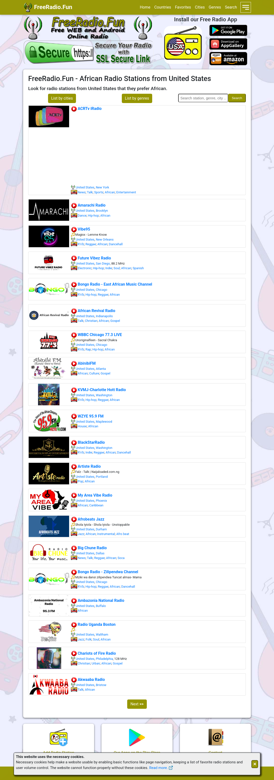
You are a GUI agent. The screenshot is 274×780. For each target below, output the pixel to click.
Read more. (158, 768)
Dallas (100, 553)
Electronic (84, 268)
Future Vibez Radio (91, 258)
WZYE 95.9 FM (87, 416)
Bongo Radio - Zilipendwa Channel (104, 572)
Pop (80, 481)
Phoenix (101, 500)
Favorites (183, 7)
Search (231, 7)
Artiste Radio (86, 466)
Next (137, 704)
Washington (104, 395)
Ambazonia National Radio (97, 600)
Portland (102, 476)
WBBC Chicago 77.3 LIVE (96, 334)
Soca (121, 558)
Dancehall (116, 244)
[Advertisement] (158, 148)
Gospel (115, 321)
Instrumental (106, 534)
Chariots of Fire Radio (93, 653)
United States (85, 187)
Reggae (91, 244)
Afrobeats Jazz (87, 519)
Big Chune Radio (89, 548)
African (110, 192)
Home (145, 7)
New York (102, 187)
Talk (90, 192)
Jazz (81, 534)
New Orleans (104, 239)
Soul (116, 268)
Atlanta (101, 369)
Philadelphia (104, 659)
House (82, 426)
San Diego (103, 263)
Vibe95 (80, 229)
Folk (89, 639)
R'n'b (81, 244)
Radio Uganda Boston (93, 624)
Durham (101, 529)
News (82, 192)
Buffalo (101, 606)
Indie (108, 268)
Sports (98, 192)
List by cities (62, 98)
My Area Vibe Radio (91, 495)
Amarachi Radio (88, 205)
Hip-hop (93, 215)
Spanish (138, 268)
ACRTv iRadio (86, 108)
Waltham (102, 634)
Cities (200, 7)
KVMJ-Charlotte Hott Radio (98, 389)
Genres (215, 7)
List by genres (137, 98)
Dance (82, 215)
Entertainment (126, 192)
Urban (96, 663)
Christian (91, 321)
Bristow (101, 685)
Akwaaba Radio (88, 679)
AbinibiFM (83, 363)
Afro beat (122, 534)
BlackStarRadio (88, 442)
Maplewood (104, 421)
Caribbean (96, 505)
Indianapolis (104, 316)
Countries (162, 7)
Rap (88, 349)
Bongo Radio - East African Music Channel (111, 284)
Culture (94, 373)
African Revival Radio (93, 310)
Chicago (101, 289)
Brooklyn (102, 210)
